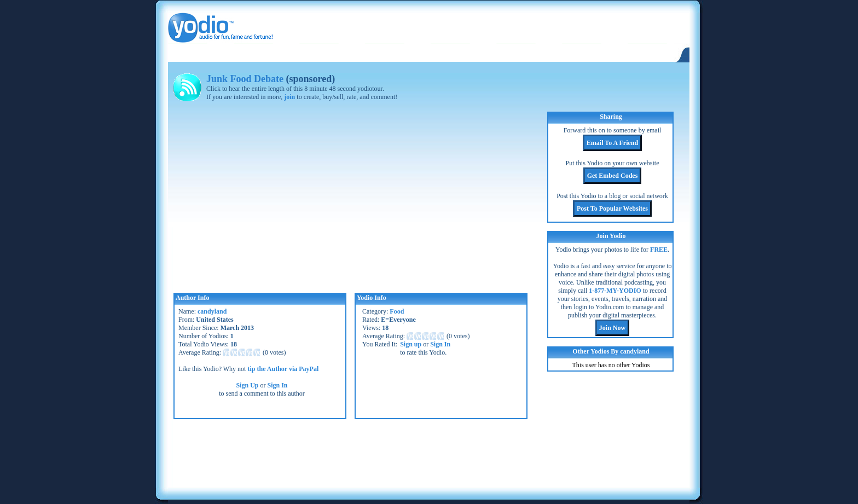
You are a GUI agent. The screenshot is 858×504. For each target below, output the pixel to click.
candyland (212, 311)
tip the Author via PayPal (282, 369)
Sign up (410, 344)
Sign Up (247, 385)
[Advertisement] (428, 452)
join (289, 97)
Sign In (278, 385)
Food (397, 311)
